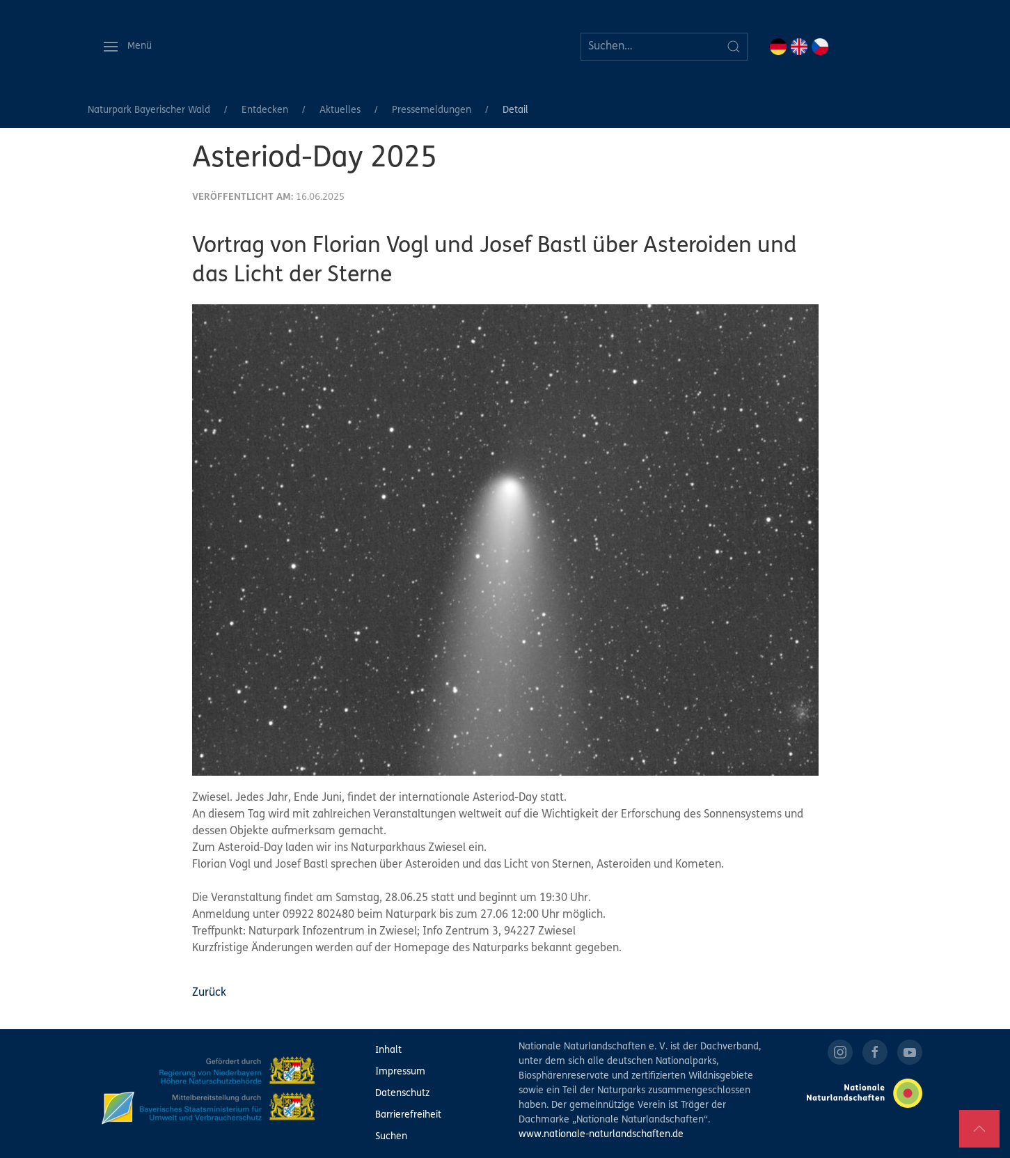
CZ (820, 46)
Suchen (391, 1137)
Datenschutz (402, 1093)
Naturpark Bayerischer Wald (149, 110)
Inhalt (388, 1050)
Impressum (400, 1072)
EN (799, 46)
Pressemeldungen (431, 110)
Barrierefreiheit (408, 1115)
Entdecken (265, 110)
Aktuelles (340, 110)
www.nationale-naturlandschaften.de (601, 1134)
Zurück (209, 993)
